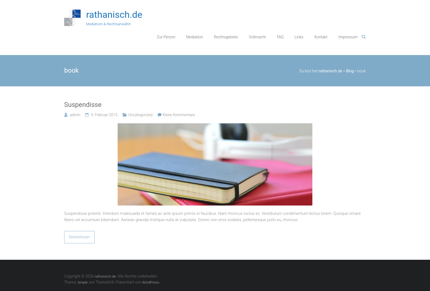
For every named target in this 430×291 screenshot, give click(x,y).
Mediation (194, 37)
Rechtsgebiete (226, 37)
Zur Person (166, 37)
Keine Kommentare (179, 115)
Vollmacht (257, 37)
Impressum (348, 37)
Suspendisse (82, 105)
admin (75, 115)
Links (299, 37)
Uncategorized (140, 115)
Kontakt (320, 37)
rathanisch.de (114, 14)
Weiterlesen (79, 237)
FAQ (280, 37)
